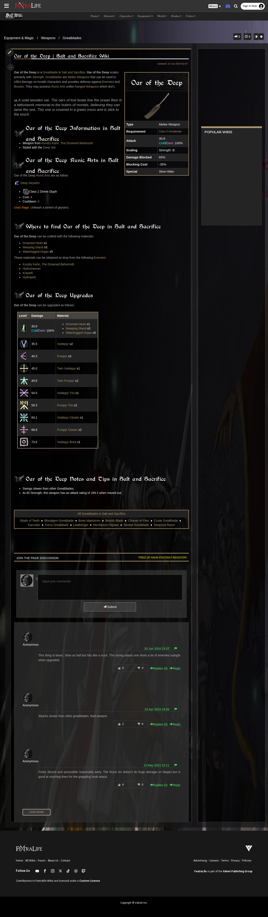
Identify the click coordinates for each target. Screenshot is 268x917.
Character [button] (126, 16)
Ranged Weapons (88, 86)
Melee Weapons (79, 77)
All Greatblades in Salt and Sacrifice (101, 513)
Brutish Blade (114, 520)
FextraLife (200, 871)
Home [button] (95, 16)
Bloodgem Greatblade (58, 520)
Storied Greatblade (136, 525)
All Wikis (30, 860)
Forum (41, 860)
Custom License (89, 880)
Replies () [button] (157, 668)
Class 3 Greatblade (169, 131)
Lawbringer (80, 525)
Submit (109, 607)
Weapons (48, 38)
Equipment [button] (145, 16)
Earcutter (34, 525)
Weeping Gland (34, 247)
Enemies (109, 82)
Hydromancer (33, 268)
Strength (39, 77)
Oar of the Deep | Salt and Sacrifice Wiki (62, 56)
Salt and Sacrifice (74, 72)
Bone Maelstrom (89, 520)
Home (19, 860)
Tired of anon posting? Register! (161, 557)
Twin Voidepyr (67, 368)
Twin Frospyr (66, 380)
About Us (53, 860)
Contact (65, 860)
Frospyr (63, 356)
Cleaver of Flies (138, 520)
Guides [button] (176, 16)
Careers (214, 860)
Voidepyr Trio (66, 393)
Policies (246, 860)
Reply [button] (173, 668)
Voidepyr (63, 344)
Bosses (20, 86)
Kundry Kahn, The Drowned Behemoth (68, 143)
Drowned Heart (34, 243)
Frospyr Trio (66, 405)
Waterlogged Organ (37, 251)
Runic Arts (59, 86)
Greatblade (51, 72)
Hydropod (30, 277)
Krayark (29, 273)
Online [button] (191, 16)
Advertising (200, 860)
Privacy (235, 860)
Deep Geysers (28, 183)
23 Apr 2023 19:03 (155, 709)
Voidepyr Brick (67, 442)
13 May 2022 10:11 (155, 765)
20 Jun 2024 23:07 (155, 648)
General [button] (109, 16)
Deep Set (50, 147)
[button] (214, 6)
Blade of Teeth (29, 520)
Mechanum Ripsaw (105, 525)
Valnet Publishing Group (237, 871)
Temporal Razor (164, 525)
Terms (225, 860)
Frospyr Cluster (68, 429)
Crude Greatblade (166, 520)
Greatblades (72, 38)
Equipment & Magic (19, 38)
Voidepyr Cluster (69, 417)
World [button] (162, 16)
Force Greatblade (56, 525)
